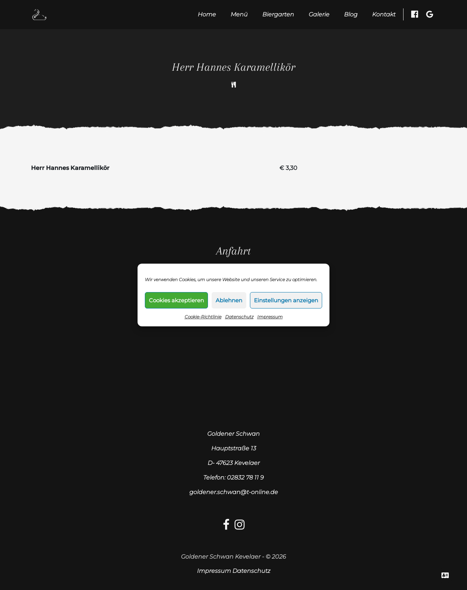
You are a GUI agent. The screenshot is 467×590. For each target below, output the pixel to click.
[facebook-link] (226, 526)
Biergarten (278, 14)
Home (207, 14)
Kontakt (383, 14)
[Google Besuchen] (429, 14)
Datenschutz (239, 316)
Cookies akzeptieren (176, 300)
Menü (239, 14)
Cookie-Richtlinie (203, 316)
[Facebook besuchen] (414, 14)
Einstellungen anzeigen (286, 300)
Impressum (270, 316)
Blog (351, 14)
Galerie (319, 14)
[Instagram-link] (239, 526)
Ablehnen (229, 300)
